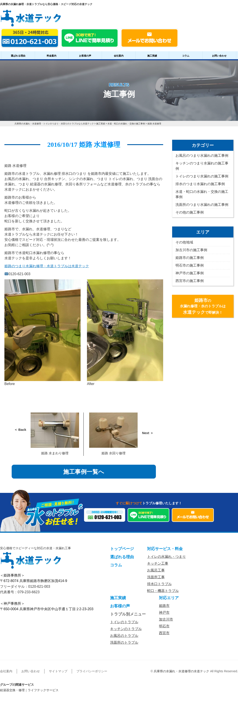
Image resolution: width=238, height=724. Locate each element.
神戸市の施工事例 (189, 273)
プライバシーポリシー (91, 671)
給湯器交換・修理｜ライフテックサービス (29, 690)
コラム (185, 55)
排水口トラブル (159, 584)
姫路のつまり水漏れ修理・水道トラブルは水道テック (46, 266)
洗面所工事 (156, 577)
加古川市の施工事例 (191, 250)
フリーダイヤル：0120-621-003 (25, 586)
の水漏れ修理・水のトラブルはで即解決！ (203, 306)
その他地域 (184, 242)
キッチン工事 (157, 563)
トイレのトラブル (124, 622)
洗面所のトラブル (124, 642)
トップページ (122, 549)
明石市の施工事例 (189, 265)
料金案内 (51, 55)
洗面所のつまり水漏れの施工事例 (201, 204)
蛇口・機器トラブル (163, 591)
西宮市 (164, 633)
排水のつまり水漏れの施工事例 (200, 184)
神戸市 (164, 612)
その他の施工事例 (189, 212)
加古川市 (166, 619)
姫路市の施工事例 (189, 258)
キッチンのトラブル (126, 629)
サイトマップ (58, 671)
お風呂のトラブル (124, 635)
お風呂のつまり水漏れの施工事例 (201, 155)
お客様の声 (85, 55)
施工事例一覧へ (83, 471)
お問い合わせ (219, 55)
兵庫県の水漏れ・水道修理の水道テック (181, 671)
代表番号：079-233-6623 (20, 592)
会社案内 (119, 55)
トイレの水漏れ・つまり (166, 556)
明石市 (164, 626)
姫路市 (164, 606)
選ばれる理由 (18, 55)
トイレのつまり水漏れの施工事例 (201, 176)
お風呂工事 (156, 570)
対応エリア (169, 598)
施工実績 (152, 55)
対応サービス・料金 (165, 549)
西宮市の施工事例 (189, 281)
